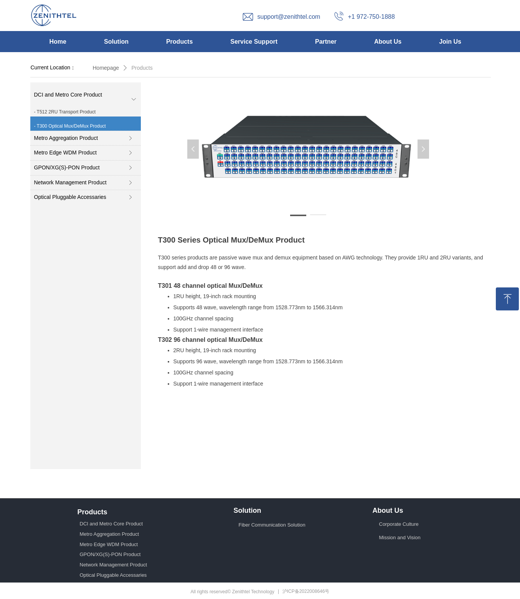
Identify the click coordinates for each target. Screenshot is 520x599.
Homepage (106, 68)
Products (142, 68)
